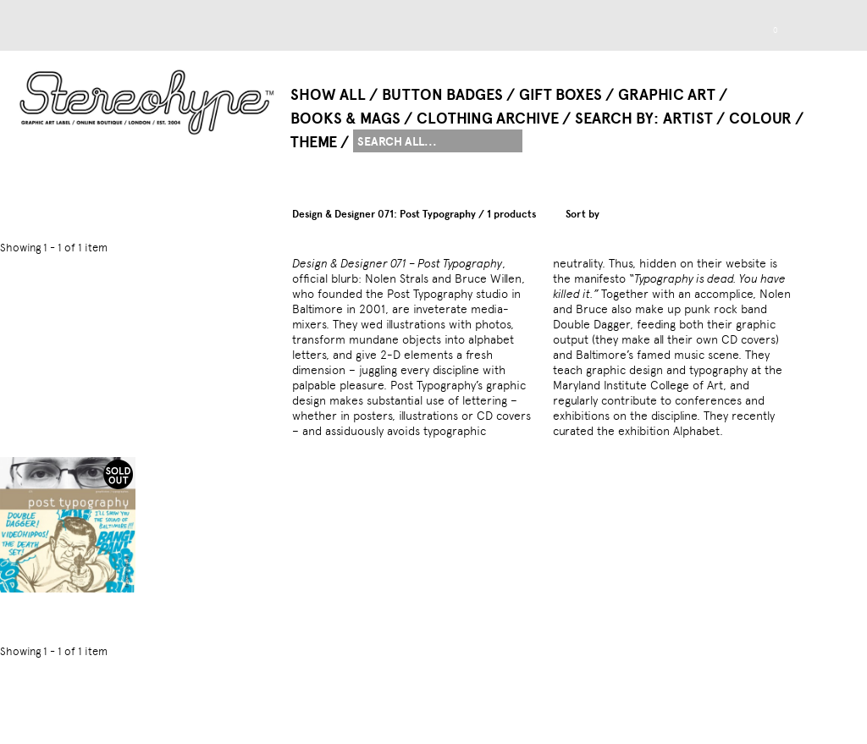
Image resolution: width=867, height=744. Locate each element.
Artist (688, 118)
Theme (313, 142)
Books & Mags (345, 118)
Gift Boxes (560, 94)
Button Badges (442, 94)
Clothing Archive (488, 118)
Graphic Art (666, 94)
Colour (760, 118)
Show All (328, 94)
